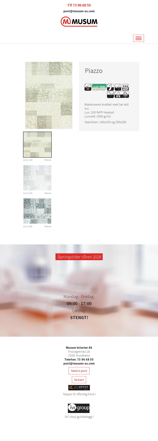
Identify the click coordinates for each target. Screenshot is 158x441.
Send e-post (79, 371)
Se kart (79, 380)
